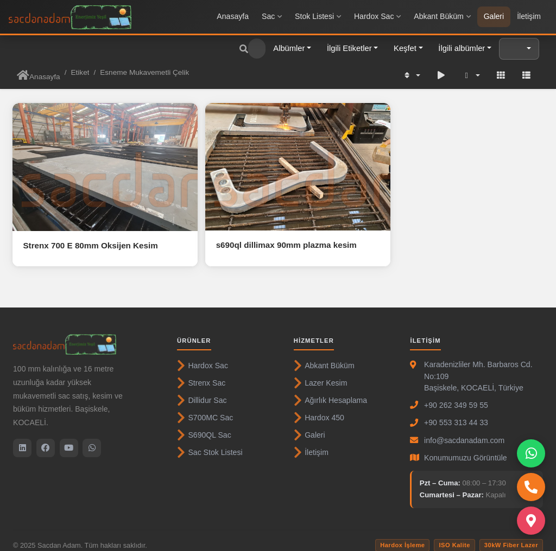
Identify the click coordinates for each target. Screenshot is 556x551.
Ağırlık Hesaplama (330, 391)
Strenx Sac (201, 373)
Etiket (80, 72)
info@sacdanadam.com (464, 431)
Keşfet (405, 48)
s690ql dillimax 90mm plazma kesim (273, 235)
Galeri (494, 16)
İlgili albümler (461, 48)
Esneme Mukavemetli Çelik (144, 72)
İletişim (529, 16)
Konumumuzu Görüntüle (465, 448)
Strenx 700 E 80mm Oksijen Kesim (90, 236)
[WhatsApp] (92, 439)
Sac (272, 16)
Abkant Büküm (442, 16)
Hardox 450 (319, 408)
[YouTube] (69, 439)
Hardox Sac (377, 16)
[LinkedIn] (22, 439)
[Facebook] (45, 439)
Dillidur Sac (202, 391)
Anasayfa (233, 16)
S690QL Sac (204, 425)
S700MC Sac (205, 408)
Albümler (289, 48)
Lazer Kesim (321, 373)
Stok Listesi (318, 16)
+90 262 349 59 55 (456, 396)
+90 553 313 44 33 (456, 413)
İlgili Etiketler (349, 48)
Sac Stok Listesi (210, 443)
